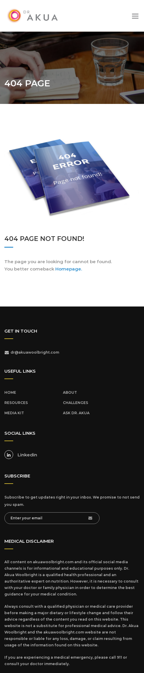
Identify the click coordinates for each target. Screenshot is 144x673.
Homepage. (68, 269)
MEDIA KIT (14, 413)
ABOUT (70, 392)
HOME (10, 392)
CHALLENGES (75, 402)
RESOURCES (16, 402)
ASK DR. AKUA (76, 413)
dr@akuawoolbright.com (35, 352)
